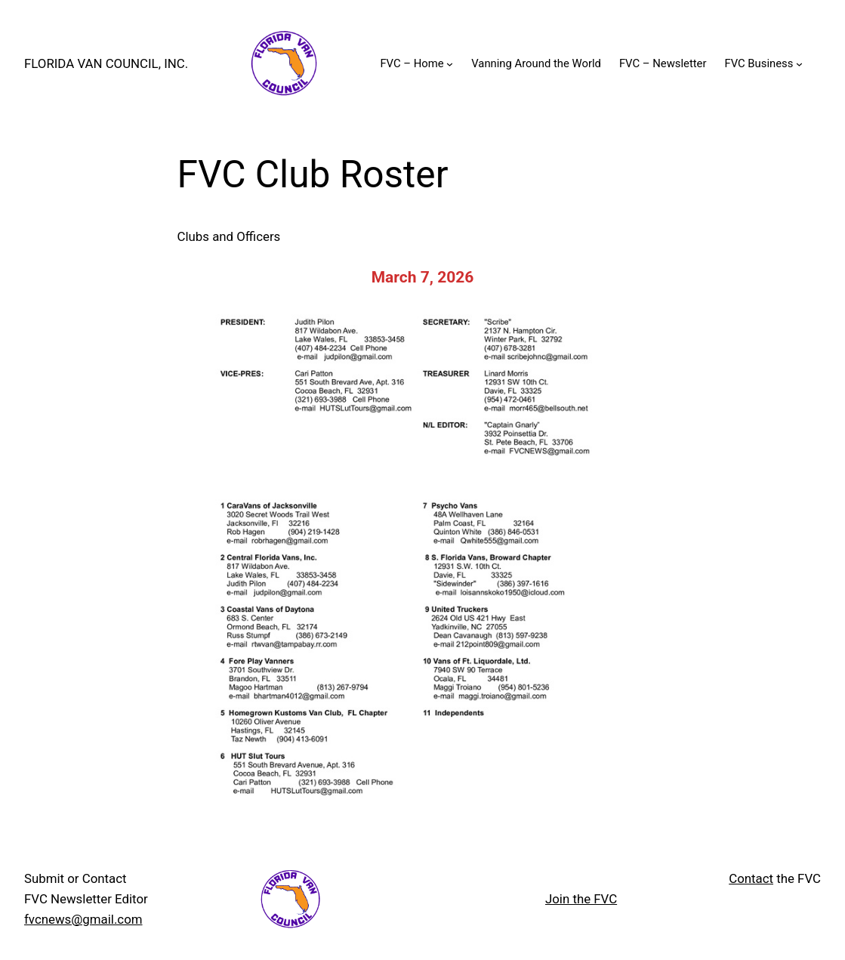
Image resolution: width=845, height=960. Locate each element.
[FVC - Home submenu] (449, 63)
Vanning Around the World (536, 63)
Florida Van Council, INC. (106, 63)
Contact (751, 878)
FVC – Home (411, 63)
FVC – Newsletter (663, 63)
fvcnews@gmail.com (83, 919)
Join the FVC (581, 898)
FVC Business (758, 63)
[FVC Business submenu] (799, 63)
